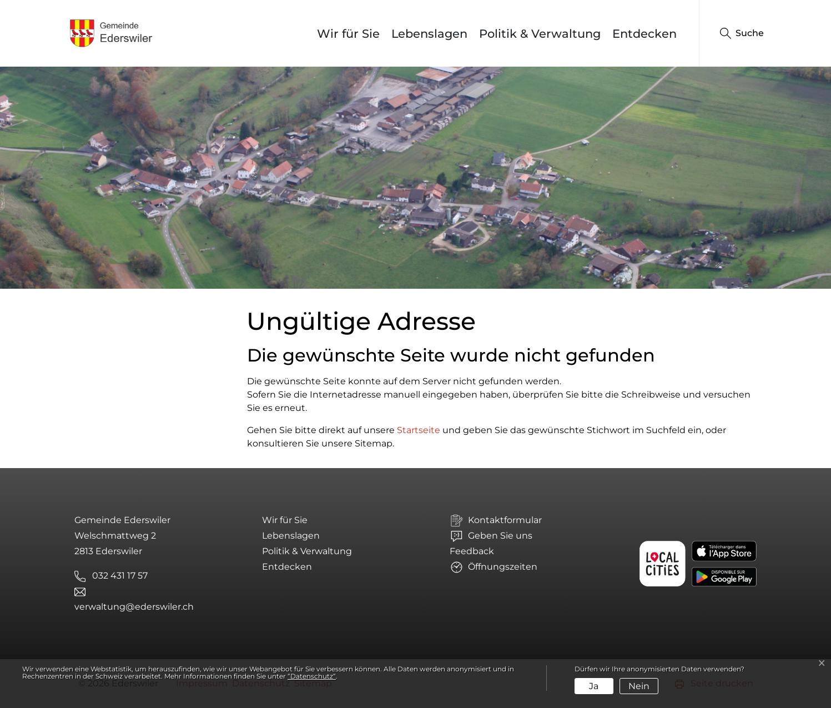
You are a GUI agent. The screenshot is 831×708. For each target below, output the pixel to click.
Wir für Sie (348, 34)
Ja (593, 686)
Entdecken (644, 34)
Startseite (418, 430)
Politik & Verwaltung (540, 34)
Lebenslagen (429, 34)
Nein (638, 686)
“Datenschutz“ (312, 676)
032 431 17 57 (120, 575)
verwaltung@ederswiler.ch (134, 606)
